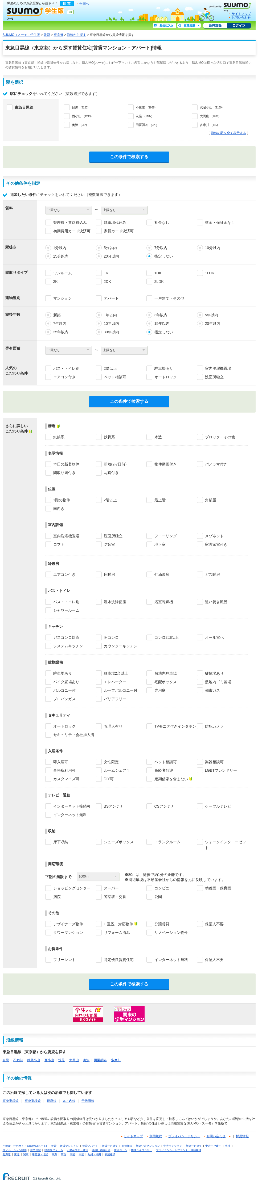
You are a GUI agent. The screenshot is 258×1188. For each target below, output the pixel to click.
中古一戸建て (213, 1145)
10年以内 (111, 323)
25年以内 (61, 332)
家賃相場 (127, 1145)
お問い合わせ (241, 17)
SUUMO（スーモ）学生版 (35, 13)
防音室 (109, 544)
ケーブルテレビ (218, 806)
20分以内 (111, 256)
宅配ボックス (165, 682)
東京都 (58, 35)
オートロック (165, 377)
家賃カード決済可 (119, 231)
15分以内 (61, 256)
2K (55, 281)
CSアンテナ (164, 806)
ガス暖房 (212, 574)
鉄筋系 (58, 437)
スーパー (111, 888)
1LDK (209, 273)
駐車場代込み (115, 222)
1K (106, 273)
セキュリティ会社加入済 (73, 735)
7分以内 (161, 248)
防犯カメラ (214, 726)
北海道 (7, 1154)
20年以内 (212, 323)
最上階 (160, 500)
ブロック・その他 (220, 437)
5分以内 (110, 248)
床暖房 (109, 574)
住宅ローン (120, 1150)
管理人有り (113, 726)
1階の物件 (61, 500)
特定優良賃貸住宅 (119, 960)
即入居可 (60, 762)
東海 (54, 1154)
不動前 (18, 1060)
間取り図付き (64, 473)
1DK (158, 273)
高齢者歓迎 (163, 770)
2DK (107, 281)
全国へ (84, 4)
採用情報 (242, 1136)
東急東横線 (11, 1101)
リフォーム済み (117, 932)
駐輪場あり (214, 673)
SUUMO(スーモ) (232, 6)
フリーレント (64, 960)
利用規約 (155, 1136)
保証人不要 (214, 924)
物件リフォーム (53, 1150)
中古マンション (172, 1145)
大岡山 (74, 1060)
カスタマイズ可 (66, 779)
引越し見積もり (101, 1150)
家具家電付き (216, 544)
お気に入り (164, 25)
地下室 (160, 544)
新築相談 (110, 1154)
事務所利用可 (64, 770)
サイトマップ (241, 14)
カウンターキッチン (120, 646)
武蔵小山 (33, 1060)
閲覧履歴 (189, 25)
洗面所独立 (214, 377)
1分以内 (60, 248)
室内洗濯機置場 (218, 368)
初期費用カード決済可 (72, 231)
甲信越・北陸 (40, 1154)
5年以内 (211, 315)
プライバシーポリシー (184, 1136)
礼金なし (161, 222)
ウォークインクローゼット (225, 845)
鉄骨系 (109, 437)
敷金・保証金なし (220, 222)
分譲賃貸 (161, 924)
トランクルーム (167, 842)
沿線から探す (76, 35)
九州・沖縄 (94, 1154)
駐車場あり (163, 368)
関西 (63, 1154)
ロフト (58, 544)
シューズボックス (119, 842)
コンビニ (161, 888)
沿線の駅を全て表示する (228, 133)
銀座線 (51, 1101)
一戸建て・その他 (169, 298)
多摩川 (116, 1060)
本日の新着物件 (66, 464)
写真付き (111, 473)
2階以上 (110, 368)
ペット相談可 (115, 377)
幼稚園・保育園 (218, 888)
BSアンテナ (114, 806)
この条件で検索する (129, 156)
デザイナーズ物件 (68, 924)
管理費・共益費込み (70, 222)
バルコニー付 (64, 690)
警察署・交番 (115, 897)
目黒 (6, 1060)
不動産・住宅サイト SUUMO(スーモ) (25, 1145)
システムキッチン (68, 646)
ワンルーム (62, 273)
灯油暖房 (161, 574)
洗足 (61, 1060)
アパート (111, 298)
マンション (62, 298)
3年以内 (161, 315)
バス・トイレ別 (66, 368)
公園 (158, 897)
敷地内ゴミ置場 (218, 682)
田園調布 (100, 1060)
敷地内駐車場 (165, 673)
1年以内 (110, 315)
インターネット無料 (70, 815)
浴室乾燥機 (163, 602)
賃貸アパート (90, 1145)
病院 (57, 897)
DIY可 (109, 779)
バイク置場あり (66, 682)
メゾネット (214, 536)
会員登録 (215, 26)
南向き (58, 508)
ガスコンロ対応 (66, 637)
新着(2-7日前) (115, 464)
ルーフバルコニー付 (120, 690)
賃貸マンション (69, 1145)
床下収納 (60, 842)
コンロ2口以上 (166, 637)
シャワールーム (66, 610)
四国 (72, 1154)
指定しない (163, 256)
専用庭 (160, 690)
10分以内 (212, 248)
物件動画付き (165, 464)
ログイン (239, 26)
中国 (81, 1154)
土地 (227, 1145)
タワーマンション (68, 932)
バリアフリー (115, 699)
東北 (16, 1154)
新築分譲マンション (148, 1145)
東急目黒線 (24, 107)
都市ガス (212, 690)
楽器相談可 (214, 762)
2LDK (159, 281)
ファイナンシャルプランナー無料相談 (178, 1150)
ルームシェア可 (117, 770)
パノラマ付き (216, 464)
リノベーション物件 (171, 932)
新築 (57, 315)
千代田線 (87, 1101)
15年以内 (162, 323)
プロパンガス (64, 699)
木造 (158, 437)
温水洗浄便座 (115, 602)
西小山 (49, 1060)
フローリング (165, 536)
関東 (25, 1154)
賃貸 (47, 35)
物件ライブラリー (141, 1150)
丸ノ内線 (69, 1101)
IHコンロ (111, 637)
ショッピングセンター (72, 888)
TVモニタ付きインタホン (175, 726)
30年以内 (111, 332)
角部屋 (210, 500)
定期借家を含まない (171, 779)
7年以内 (60, 323)
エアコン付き (64, 377)
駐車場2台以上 (116, 673)
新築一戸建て (194, 1145)
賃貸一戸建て (110, 1145)
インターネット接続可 (72, 806)
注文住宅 (35, 1150)
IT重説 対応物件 (118, 924)
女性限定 (111, 762)
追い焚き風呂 (216, 602)
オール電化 (214, 637)
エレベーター (115, 682)
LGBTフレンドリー (221, 770)
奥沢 (86, 1060)
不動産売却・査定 (77, 1150)
